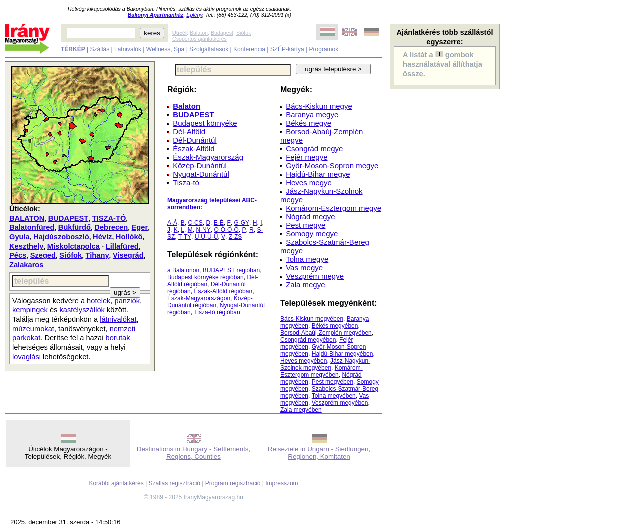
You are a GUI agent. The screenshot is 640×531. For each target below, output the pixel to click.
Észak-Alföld (193, 148)
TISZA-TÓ (109, 218)
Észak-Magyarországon (199, 298)
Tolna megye (307, 259)
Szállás (100, 49)
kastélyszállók (82, 310)
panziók (127, 301)
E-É (219, 222)
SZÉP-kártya (287, 49)
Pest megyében (333, 381)
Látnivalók (128, 49)
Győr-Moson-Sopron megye (332, 165)
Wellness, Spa (165, 49)
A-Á (173, 222)
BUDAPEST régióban (231, 270)
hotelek (98, 301)
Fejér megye (307, 157)
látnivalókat (118, 319)
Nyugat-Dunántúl (201, 174)
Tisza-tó (186, 182)
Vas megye (304, 267)
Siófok (244, 33)
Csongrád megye (314, 148)
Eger (140, 227)
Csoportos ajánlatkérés (199, 39)
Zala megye (305, 284)
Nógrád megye (310, 216)
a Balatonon (184, 270)
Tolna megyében (334, 395)
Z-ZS (235, 236)
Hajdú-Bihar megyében (343, 353)
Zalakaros (27, 265)
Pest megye (306, 225)
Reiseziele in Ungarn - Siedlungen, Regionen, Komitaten (319, 452)
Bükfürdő (74, 227)
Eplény (194, 15)
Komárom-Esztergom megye (334, 208)
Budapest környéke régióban (206, 277)
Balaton (199, 33)
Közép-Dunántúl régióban (210, 302)
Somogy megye (312, 233)
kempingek (30, 310)
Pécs (18, 255)
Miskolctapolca (74, 246)
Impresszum (282, 483)
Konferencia (250, 49)
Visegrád (128, 255)
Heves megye (309, 182)
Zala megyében (301, 409)
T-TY (185, 236)
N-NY (203, 229)
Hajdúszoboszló (62, 237)
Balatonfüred (32, 227)
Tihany (98, 255)
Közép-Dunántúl (200, 165)
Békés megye (309, 123)
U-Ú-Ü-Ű (206, 236)
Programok (324, 49)
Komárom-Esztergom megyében (321, 371)
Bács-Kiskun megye (319, 106)
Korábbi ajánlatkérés (116, 483)
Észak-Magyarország (208, 157)
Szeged (43, 255)
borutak (118, 338)
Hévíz (102, 237)
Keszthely (27, 246)
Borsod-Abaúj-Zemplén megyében (326, 332)
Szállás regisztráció (174, 483)
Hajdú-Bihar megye (318, 174)
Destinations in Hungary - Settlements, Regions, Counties (193, 452)
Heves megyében (303, 360)
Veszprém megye (315, 276)
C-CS (195, 222)
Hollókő (129, 237)
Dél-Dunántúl (195, 140)
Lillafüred (122, 246)
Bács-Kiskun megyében (312, 318)
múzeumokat (33, 329)
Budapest (222, 33)
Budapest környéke (205, 123)
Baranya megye (312, 114)
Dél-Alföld (189, 131)
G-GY (242, 222)
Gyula (20, 237)
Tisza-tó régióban (217, 312)
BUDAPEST (68, 218)
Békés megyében (335, 325)
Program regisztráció (233, 483)
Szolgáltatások (209, 49)
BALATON (27, 218)
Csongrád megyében (308, 339)
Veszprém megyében (340, 402)
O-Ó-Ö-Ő (226, 229)
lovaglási (26, 357)
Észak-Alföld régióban (223, 291)
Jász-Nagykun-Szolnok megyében (325, 364)
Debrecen (111, 227)
